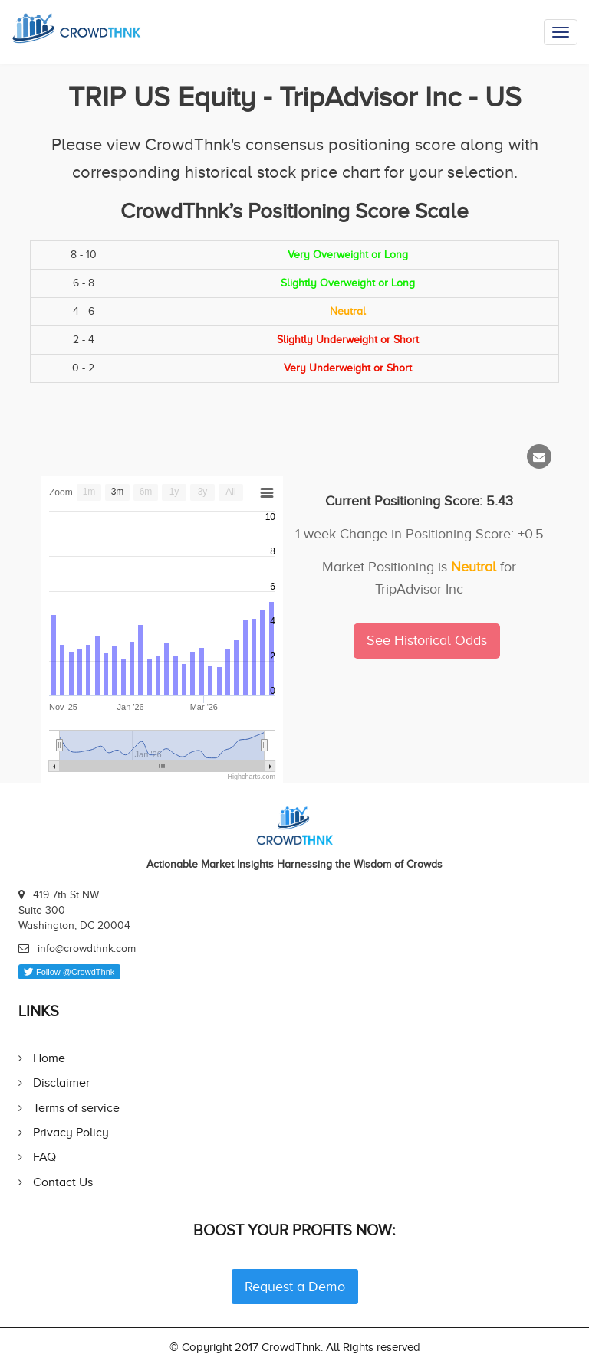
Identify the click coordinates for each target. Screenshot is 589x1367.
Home (49, 1057)
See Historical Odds (427, 640)
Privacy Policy (71, 1132)
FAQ (44, 1156)
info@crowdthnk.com (87, 948)
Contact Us (63, 1182)
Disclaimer (61, 1082)
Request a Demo (295, 1286)
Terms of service (76, 1107)
